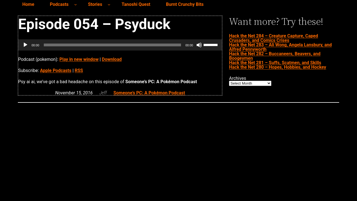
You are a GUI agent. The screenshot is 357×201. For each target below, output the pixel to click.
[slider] (112, 45)
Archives (237, 78)
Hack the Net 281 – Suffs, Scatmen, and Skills (275, 62)
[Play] (25, 45)
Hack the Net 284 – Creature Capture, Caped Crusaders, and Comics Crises (273, 38)
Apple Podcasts (55, 70)
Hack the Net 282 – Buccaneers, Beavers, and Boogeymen (274, 56)
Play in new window (78, 59)
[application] (120, 45)
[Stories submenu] (109, 4)
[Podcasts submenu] (75, 4)
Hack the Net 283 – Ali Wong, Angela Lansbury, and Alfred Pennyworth (280, 47)
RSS (79, 70)
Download (112, 59)
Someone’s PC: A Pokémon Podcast (149, 92)
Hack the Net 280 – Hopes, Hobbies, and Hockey (277, 67)
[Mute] (199, 45)
